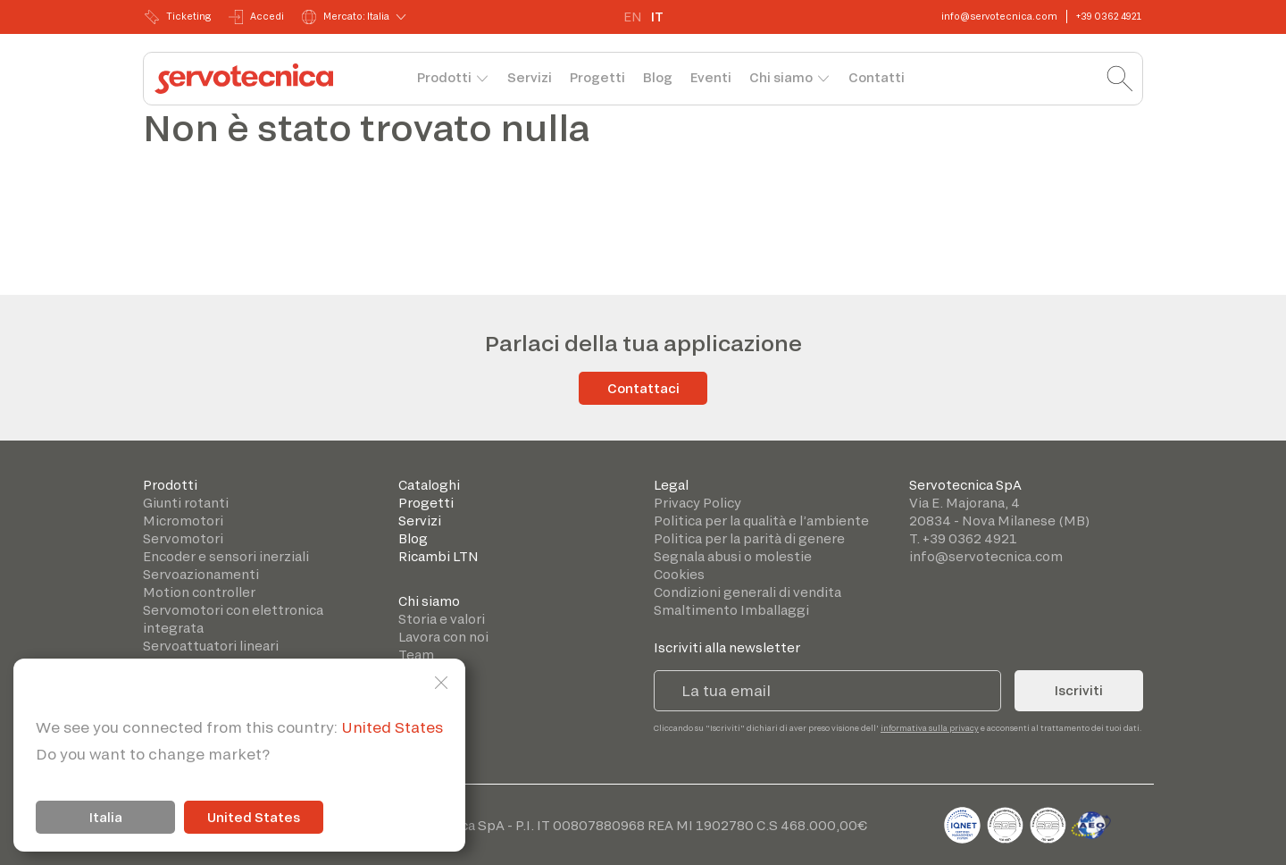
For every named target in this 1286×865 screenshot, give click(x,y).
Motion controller (199, 592)
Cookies (679, 574)
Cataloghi (429, 484)
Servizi (529, 77)
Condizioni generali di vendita (747, 592)
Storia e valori (441, 618)
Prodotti (444, 77)
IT (657, 16)
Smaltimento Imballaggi (731, 609)
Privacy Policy (697, 502)
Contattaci (643, 388)
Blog (657, 77)
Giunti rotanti (186, 502)
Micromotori (183, 520)
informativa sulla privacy (930, 728)
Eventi (710, 77)
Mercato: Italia (345, 17)
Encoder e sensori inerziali (226, 556)
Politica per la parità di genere (749, 538)
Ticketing (178, 17)
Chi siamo (781, 77)
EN (632, 16)
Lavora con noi (443, 636)
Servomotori (183, 538)
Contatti (876, 77)
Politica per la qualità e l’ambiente (761, 520)
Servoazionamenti (201, 574)
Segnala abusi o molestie (733, 556)
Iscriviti (1079, 690)
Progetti (597, 77)
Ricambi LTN (438, 556)
